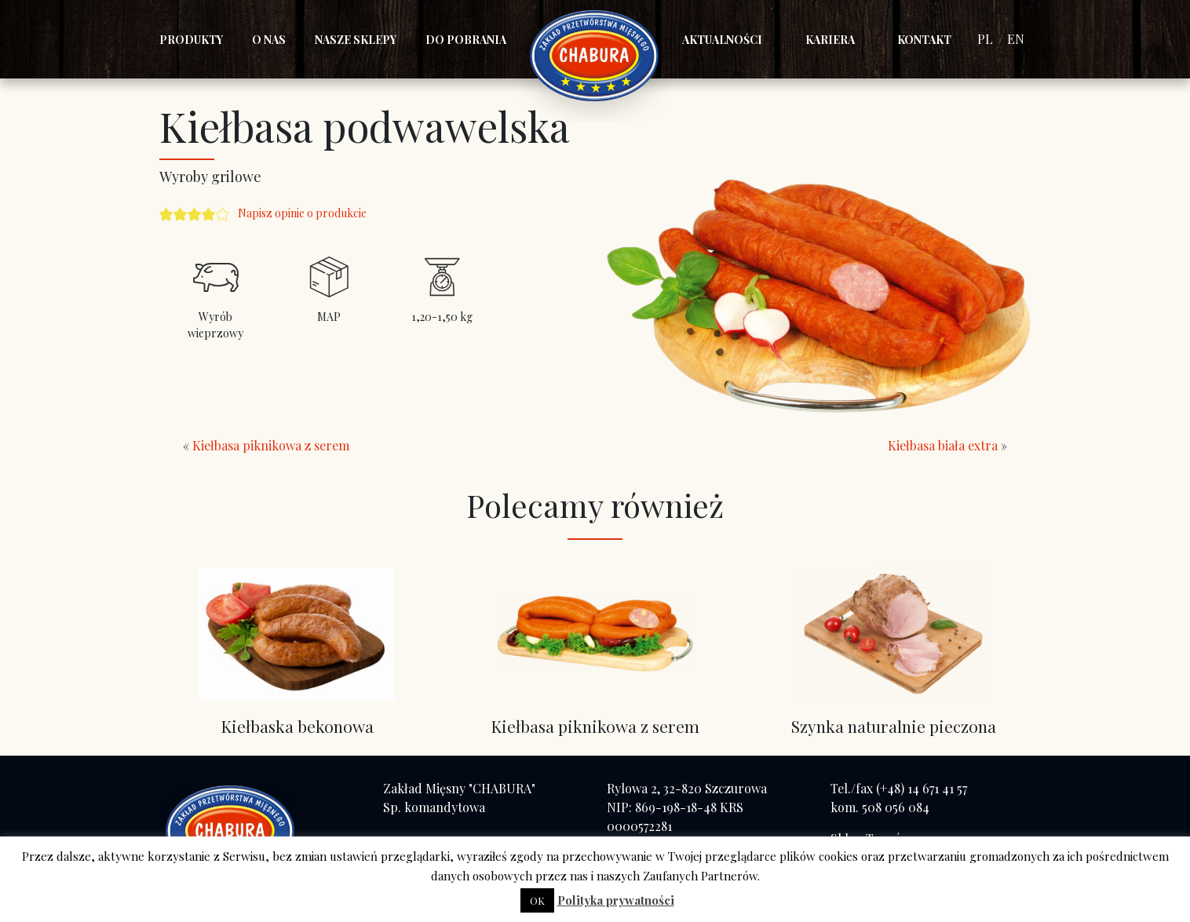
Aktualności (722, 39)
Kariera (830, 39)
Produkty (191, 39)
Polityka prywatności (615, 900)
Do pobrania (465, 39)
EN (1015, 39)
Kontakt (924, 39)
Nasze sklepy (355, 39)
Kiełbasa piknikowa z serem (270, 445)
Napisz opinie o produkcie (302, 213)
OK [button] (537, 900)
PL (985, 39)
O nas (269, 39)
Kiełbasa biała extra (943, 445)
